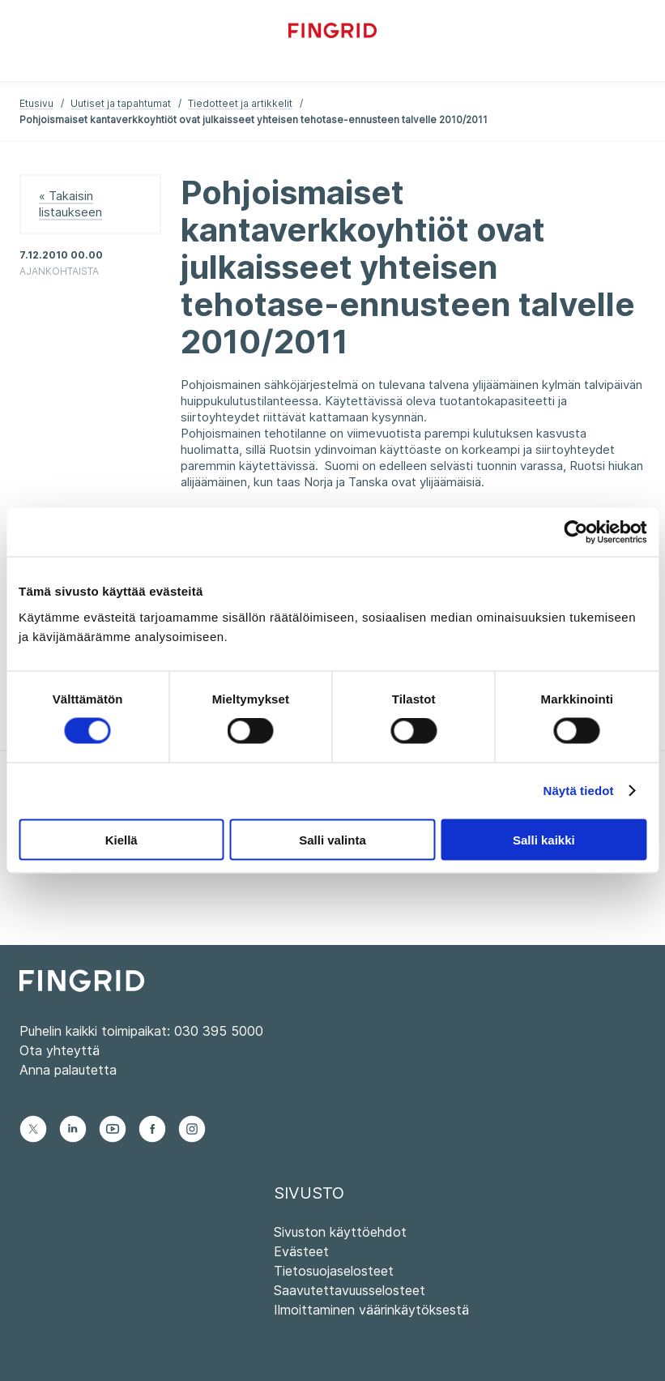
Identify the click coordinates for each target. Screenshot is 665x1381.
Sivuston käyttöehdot (340, 1232)
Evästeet (301, 1251)
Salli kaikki (544, 839)
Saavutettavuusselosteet (349, 1290)
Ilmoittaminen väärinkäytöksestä (371, 1310)
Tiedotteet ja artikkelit (240, 103)
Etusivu (36, 103)
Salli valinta (332, 839)
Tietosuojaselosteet (334, 1271)
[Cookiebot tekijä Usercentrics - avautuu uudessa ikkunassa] (575, 532)
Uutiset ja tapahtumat (120, 103)
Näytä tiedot (579, 790)
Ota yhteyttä (59, 1050)
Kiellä (121, 839)
